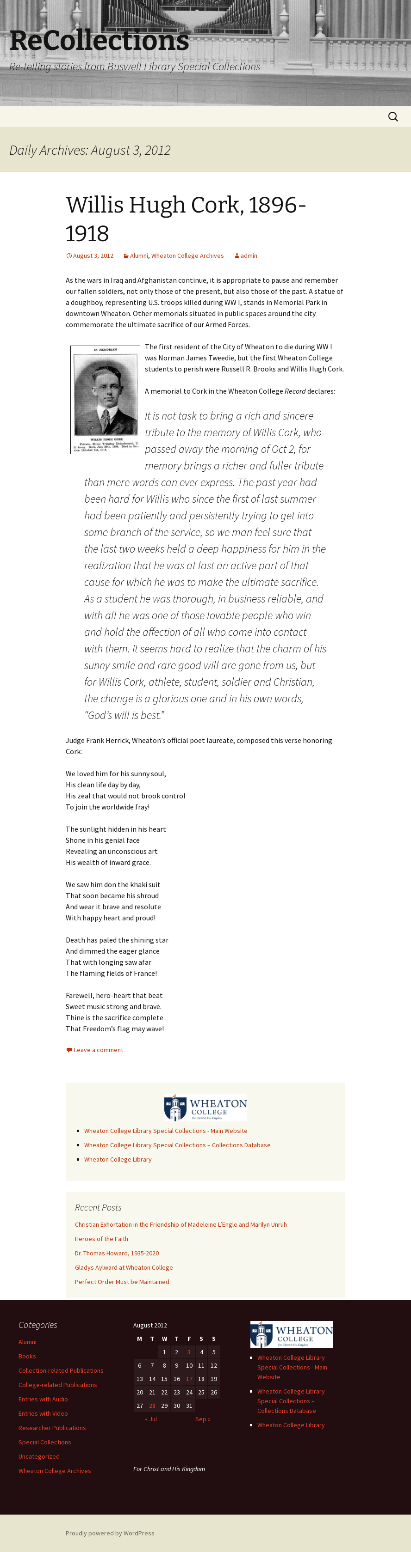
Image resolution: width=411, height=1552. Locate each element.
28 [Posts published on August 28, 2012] (152, 1405)
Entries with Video (43, 1413)
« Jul (151, 1419)
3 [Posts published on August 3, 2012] (189, 1352)
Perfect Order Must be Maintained (122, 1282)
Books (27, 1356)
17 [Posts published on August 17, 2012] (189, 1379)
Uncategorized (39, 1456)
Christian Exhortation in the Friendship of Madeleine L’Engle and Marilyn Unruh (181, 1224)
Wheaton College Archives (187, 255)
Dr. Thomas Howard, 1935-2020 (117, 1253)
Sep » (203, 1419)
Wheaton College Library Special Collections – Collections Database (177, 1145)
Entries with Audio (43, 1399)
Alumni (139, 255)
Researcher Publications (52, 1428)
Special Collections (45, 1442)
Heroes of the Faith (101, 1239)
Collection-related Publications (61, 1370)
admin (249, 255)
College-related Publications (58, 1385)
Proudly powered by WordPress (110, 1533)
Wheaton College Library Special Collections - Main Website (166, 1130)
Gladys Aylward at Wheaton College (124, 1267)
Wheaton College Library (118, 1159)
